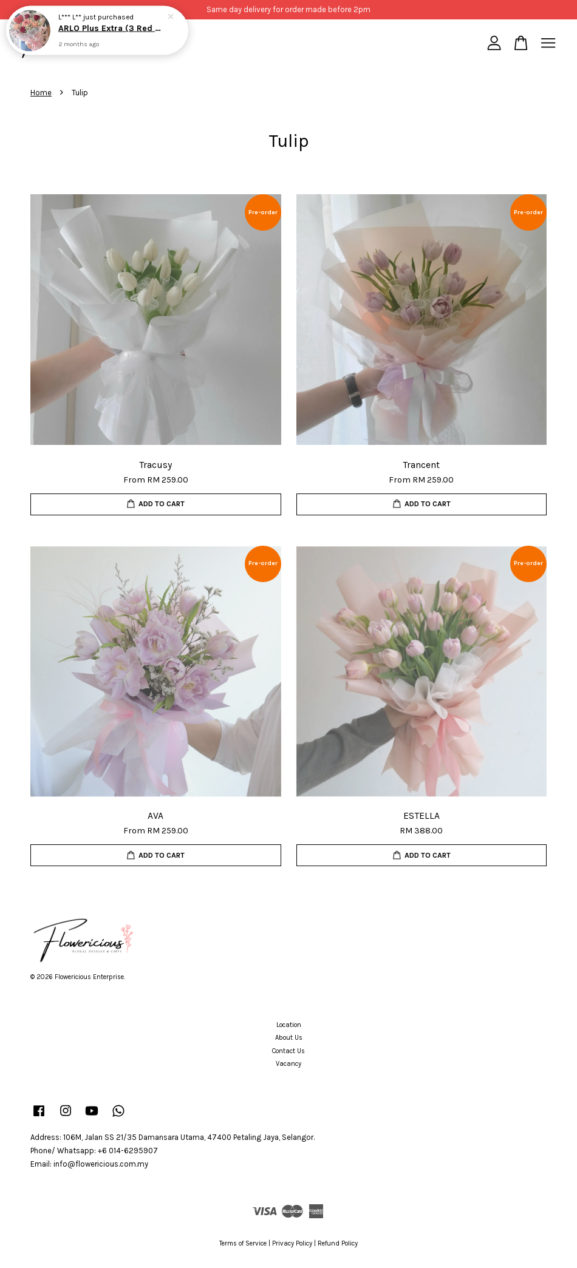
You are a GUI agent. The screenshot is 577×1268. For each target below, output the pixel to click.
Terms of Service (243, 1243)
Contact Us (288, 1051)
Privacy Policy (292, 1243)
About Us (288, 1038)
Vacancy (288, 1064)
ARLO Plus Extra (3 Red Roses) (111, 28)
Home (41, 92)
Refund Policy (338, 1243)
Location (288, 1025)
